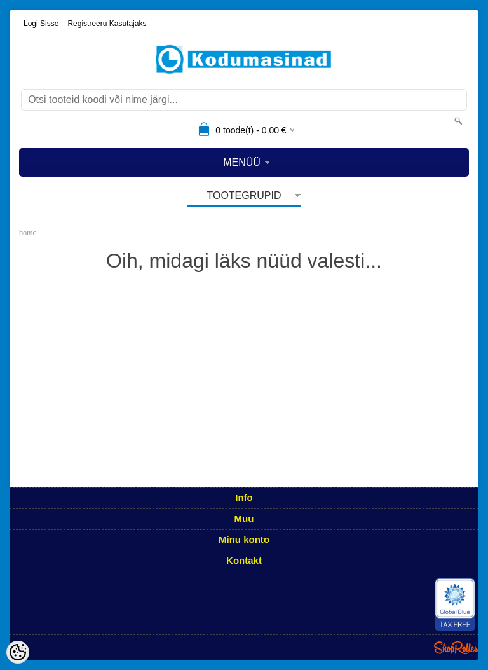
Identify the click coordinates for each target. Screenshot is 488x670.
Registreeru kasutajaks (106, 23)
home (28, 232)
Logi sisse (41, 23)
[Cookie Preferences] (17, 652)
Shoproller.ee (456, 647)
